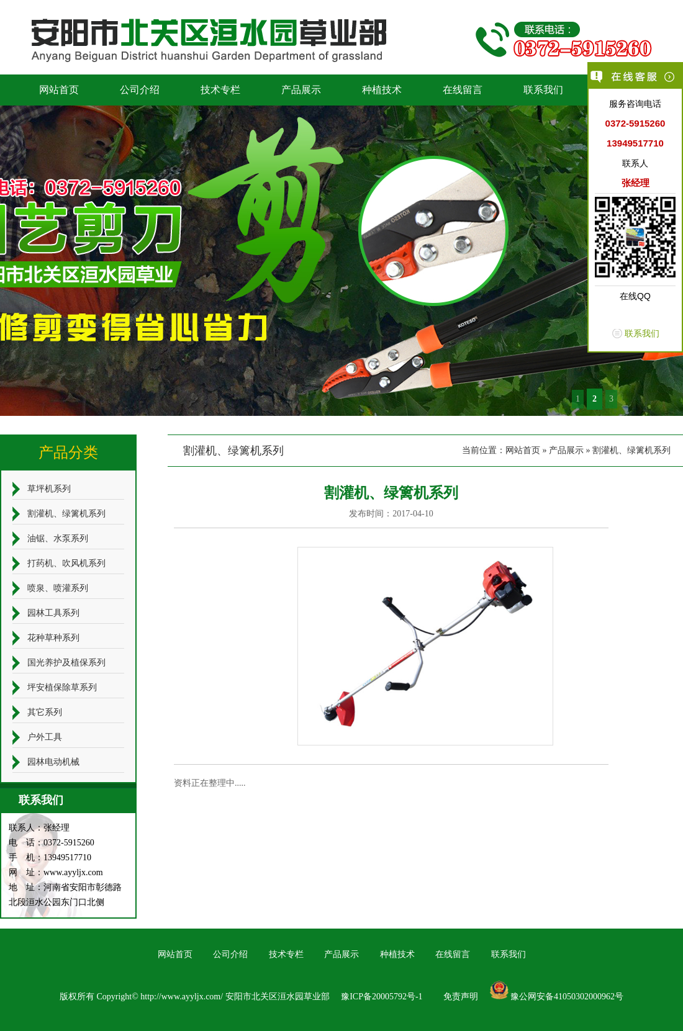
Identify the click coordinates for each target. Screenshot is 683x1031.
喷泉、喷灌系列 (57, 588)
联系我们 (543, 89)
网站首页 (59, 89)
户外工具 (44, 737)
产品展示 (301, 89)
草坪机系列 (49, 488)
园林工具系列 (53, 613)
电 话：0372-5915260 (51, 842)
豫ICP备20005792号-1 (381, 996)
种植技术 (382, 89)
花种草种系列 (53, 637)
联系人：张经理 (39, 827)
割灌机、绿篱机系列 (631, 450)
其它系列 (44, 712)
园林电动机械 (53, 762)
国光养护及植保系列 (66, 662)
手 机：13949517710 (50, 857)
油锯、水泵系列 (57, 538)
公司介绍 (140, 89)
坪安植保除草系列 (62, 687)
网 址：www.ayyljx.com (56, 872)
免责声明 (460, 996)
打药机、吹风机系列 (66, 563)
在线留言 (462, 89)
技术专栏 (220, 89)
